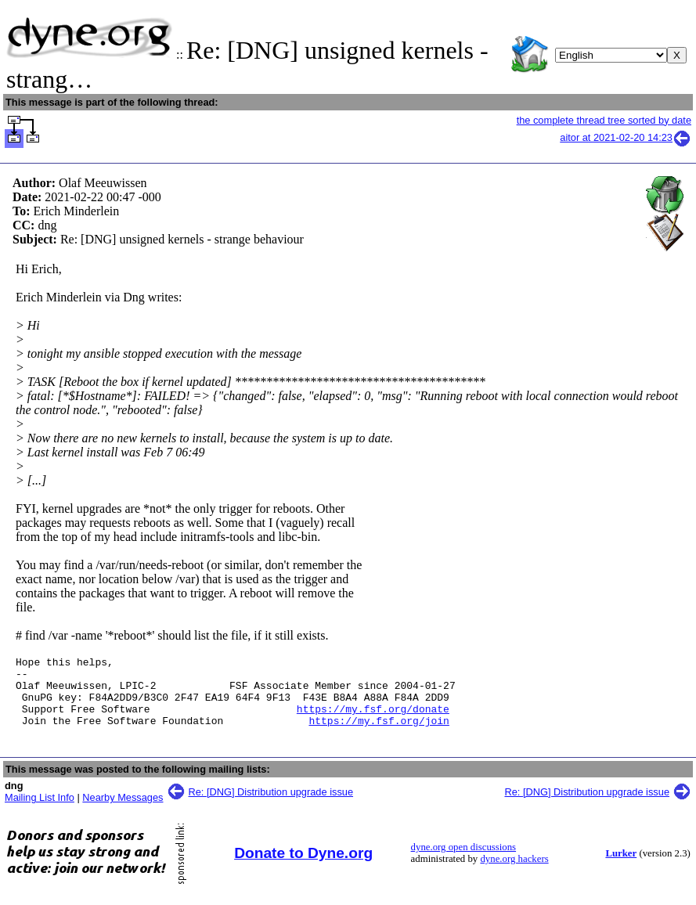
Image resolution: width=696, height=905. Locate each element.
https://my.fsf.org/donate (373, 720)
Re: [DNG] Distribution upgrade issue (271, 806)
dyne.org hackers (514, 872)
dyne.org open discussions (463, 861)
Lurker (620, 867)
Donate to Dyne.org (303, 867)
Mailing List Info (39, 811)
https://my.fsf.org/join (378, 734)
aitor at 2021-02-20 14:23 (625, 137)
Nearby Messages (122, 811)
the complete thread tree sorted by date (604, 120)
